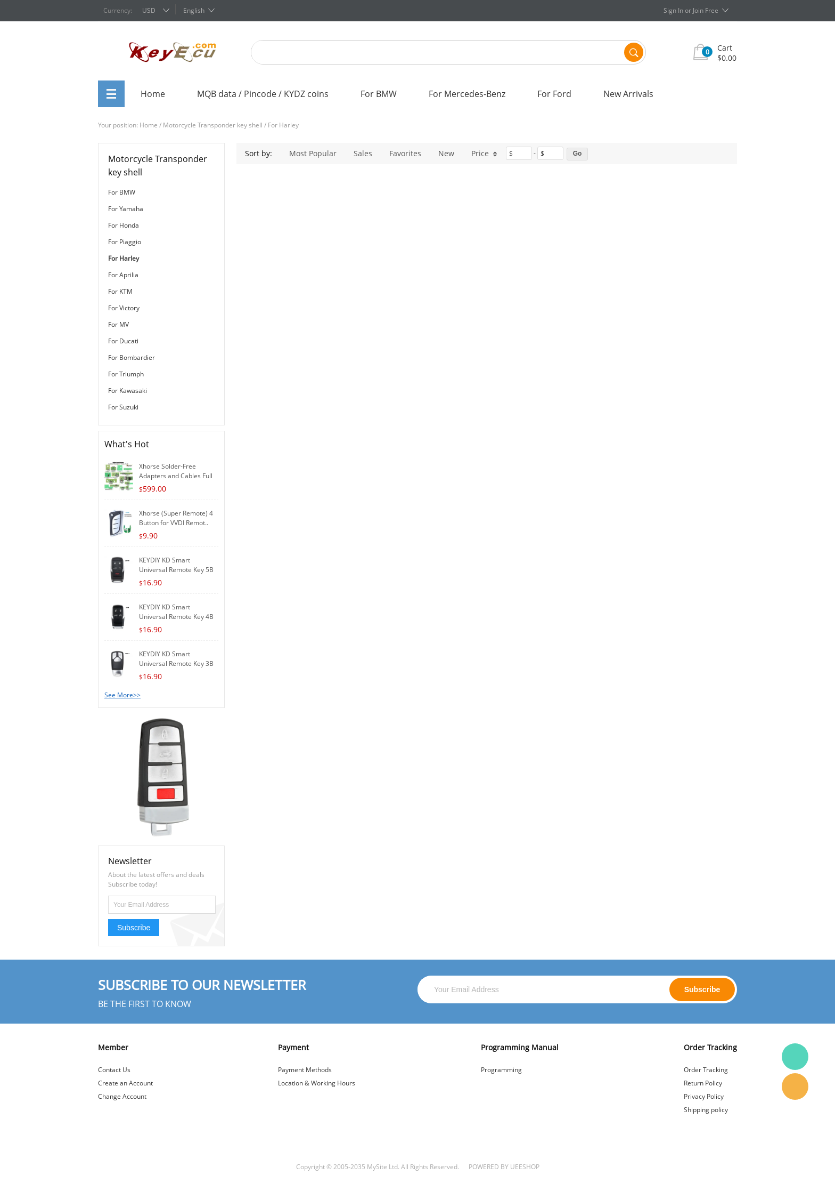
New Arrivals (628, 94)
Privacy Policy (704, 1096)
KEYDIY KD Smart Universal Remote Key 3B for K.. (176, 663)
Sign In (673, 10)
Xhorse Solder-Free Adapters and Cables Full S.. (175, 476)
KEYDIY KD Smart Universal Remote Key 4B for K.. (176, 616)
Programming (501, 1069)
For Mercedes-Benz (467, 94)
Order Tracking (706, 1069)
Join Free (705, 10)
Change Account (122, 1096)
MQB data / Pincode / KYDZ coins (263, 94)
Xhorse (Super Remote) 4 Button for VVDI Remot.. (176, 518)
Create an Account (125, 1083)
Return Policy (703, 1083)
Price (484, 153)
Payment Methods (305, 1069)
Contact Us (114, 1069)
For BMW (379, 94)
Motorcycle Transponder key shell (213, 125)
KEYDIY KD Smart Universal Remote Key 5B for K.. (176, 570)
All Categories (111, 94)
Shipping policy (706, 1109)
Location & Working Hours (316, 1083)
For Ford (554, 94)
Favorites (405, 153)
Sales (363, 153)
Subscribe (133, 927)
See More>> (122, 694)
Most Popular (313, 153)
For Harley (283, 125)
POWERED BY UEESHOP (504, 1166)
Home (153, 94)
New (446, 153)
